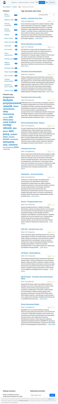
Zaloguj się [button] (51, 2)
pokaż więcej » (39, 38)
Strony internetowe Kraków (30, 304)
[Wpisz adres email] (40, 395)
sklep (5, 145)
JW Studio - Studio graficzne (30, 253)
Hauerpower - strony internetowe (32, 174)
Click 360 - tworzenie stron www (32, 229)
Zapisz (52, 395)
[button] (36, 2)
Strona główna (7, 7)
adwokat (12, 137)
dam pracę (8, 133)
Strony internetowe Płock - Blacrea (32, 123)
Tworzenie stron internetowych (31, 71)
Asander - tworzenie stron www (31, 18)
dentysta (8, 100)
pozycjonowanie (12, 103)
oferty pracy (8, 119)
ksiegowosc (9, 97)
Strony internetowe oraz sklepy (31, 44)
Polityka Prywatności (23, 400)
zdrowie (7, 127)
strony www (6, 149)
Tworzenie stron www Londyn (31, 97)
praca (16, 147)
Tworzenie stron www (28, 148)
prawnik (8, 106)
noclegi (7, 124)
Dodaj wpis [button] (42, 2)
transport (5, 117)
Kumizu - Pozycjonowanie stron (31, 202)
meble (6, 122)
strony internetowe (8, 147)
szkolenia (13, 144)
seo (11, 116)
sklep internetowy (9, 112)
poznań (6, 139)
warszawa (9, 141)
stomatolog (14, 139)
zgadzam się (51, 398)
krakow (13, 122)
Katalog (14, 7)
